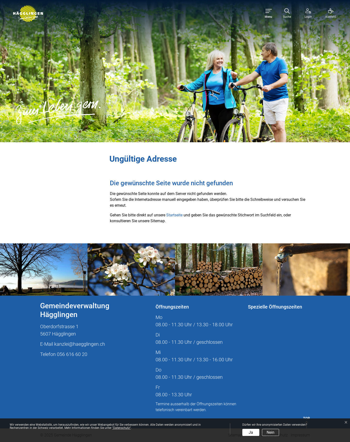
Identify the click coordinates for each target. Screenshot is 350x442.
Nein (270, 432)
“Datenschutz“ (121, 428)
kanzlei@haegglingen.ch (79, 344)
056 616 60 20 (72, 354)
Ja (251, 432)
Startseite (174, 215)
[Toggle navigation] (268, 13)
